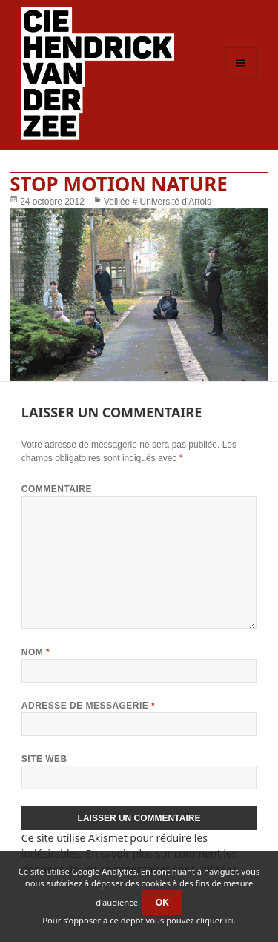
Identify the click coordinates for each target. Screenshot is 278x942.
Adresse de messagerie (88, 705)
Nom (35, 652)
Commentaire (56, 489)
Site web (44, 759)
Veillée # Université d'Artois (157, 201)
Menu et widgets (241, 78)
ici (229, 920)
